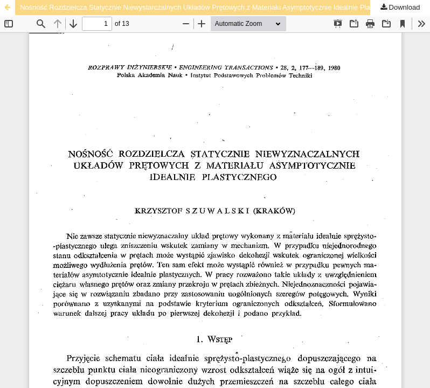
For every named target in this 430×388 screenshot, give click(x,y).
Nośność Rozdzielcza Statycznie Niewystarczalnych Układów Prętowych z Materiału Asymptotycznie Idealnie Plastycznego (210, 7)
